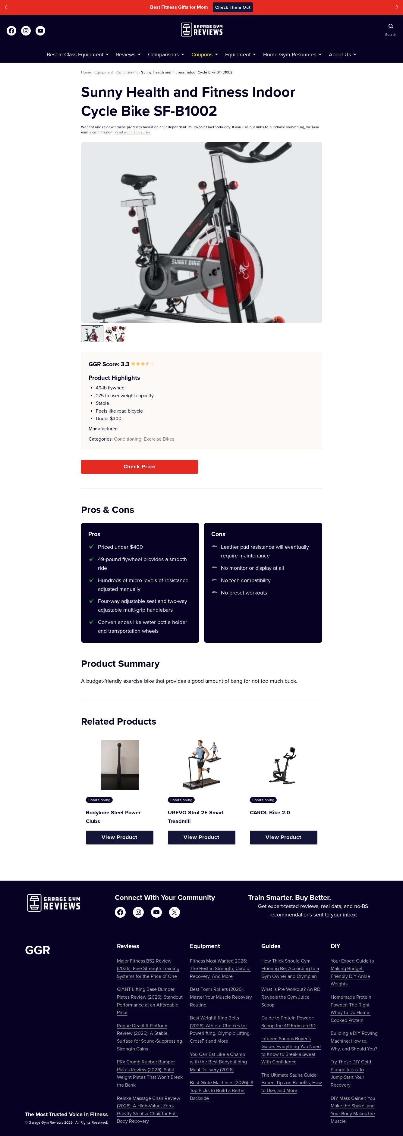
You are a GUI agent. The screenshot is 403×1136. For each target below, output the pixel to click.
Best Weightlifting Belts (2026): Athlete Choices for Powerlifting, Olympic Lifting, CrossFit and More (220, 1029)
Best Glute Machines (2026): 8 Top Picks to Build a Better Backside (221, 1090)
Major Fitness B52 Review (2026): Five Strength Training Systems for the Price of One (148, 968)
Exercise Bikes (159, 438)
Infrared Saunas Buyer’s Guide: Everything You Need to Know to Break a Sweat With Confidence (291, 1050)
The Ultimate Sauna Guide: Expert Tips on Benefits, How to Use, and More (291, 1083)
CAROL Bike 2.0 (270, 812)
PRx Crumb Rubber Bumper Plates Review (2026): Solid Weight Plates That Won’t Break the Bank (150, 1073)
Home (86, 72)
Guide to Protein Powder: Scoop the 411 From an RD (288, 1021)
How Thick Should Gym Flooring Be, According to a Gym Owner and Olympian (290, 968)
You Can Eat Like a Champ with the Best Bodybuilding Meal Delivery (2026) (218, 1062)
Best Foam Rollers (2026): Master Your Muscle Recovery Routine (221, 997)
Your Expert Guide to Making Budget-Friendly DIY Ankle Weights (352, 972)
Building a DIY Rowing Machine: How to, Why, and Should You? (354, 1041)
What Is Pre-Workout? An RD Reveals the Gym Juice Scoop (290, 997)
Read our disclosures (132, 132)
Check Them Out (233, 7)
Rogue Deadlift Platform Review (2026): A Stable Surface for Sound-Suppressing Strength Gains (149, 1037)
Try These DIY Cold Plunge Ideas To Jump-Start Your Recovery (351, 1073)
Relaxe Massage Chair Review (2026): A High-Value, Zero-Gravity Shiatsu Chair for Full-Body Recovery (148, 1110)
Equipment (104, 72)
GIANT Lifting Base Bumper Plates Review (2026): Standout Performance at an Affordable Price (150, 1001)
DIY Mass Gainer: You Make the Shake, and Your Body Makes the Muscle (353, 1110)
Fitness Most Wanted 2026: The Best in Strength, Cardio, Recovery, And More (220, 968)
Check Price (140, 466)
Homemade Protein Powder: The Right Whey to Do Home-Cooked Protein (351, 1008)
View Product (119, 837)
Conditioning (128, 72)
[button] (6, 7)
